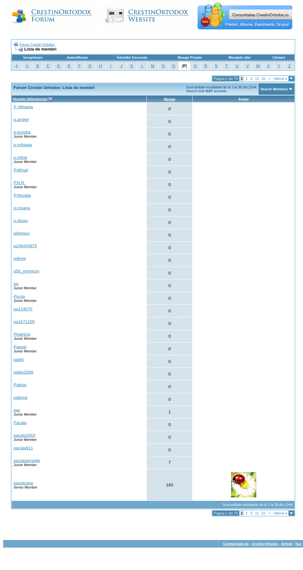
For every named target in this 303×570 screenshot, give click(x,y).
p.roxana (22, 208)
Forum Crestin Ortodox (37, 44)
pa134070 (23, 309)
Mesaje (169, 99)
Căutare (278, 57)
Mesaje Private (190, 57)
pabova (20, 397)
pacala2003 (24, 435)
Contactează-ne (235, 544)
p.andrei (21, 119)
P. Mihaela (23, 107)
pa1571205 (24, 321)
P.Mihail (21, 170)
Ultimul (280, 79)
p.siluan (21, 220)
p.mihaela (23, 144)
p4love (20, 258)
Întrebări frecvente (132, 57)
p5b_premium (26, 271)
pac (17, 410)
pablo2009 (23, 372)
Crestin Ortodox (265, 544)
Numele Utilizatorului (30, 99)
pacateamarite (27, 460)
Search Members (274, 89)
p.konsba (22, 132)
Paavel (20, 347)
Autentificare (77, 57)
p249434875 (25, 245)
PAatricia (22, 334)
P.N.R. (20, 182)
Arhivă (286, 544)
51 (264, 79)
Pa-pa (19, 296)
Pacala (20, 422)
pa (16, 283)
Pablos (20, 384)
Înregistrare (33, 57)
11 (257, 79)
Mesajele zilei (240, 57)
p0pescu (21, 233)
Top (298, 544)
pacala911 (23, 448)
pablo (19, 359)
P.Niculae (22, 195)
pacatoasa (23, 483)
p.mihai (20, 157)
